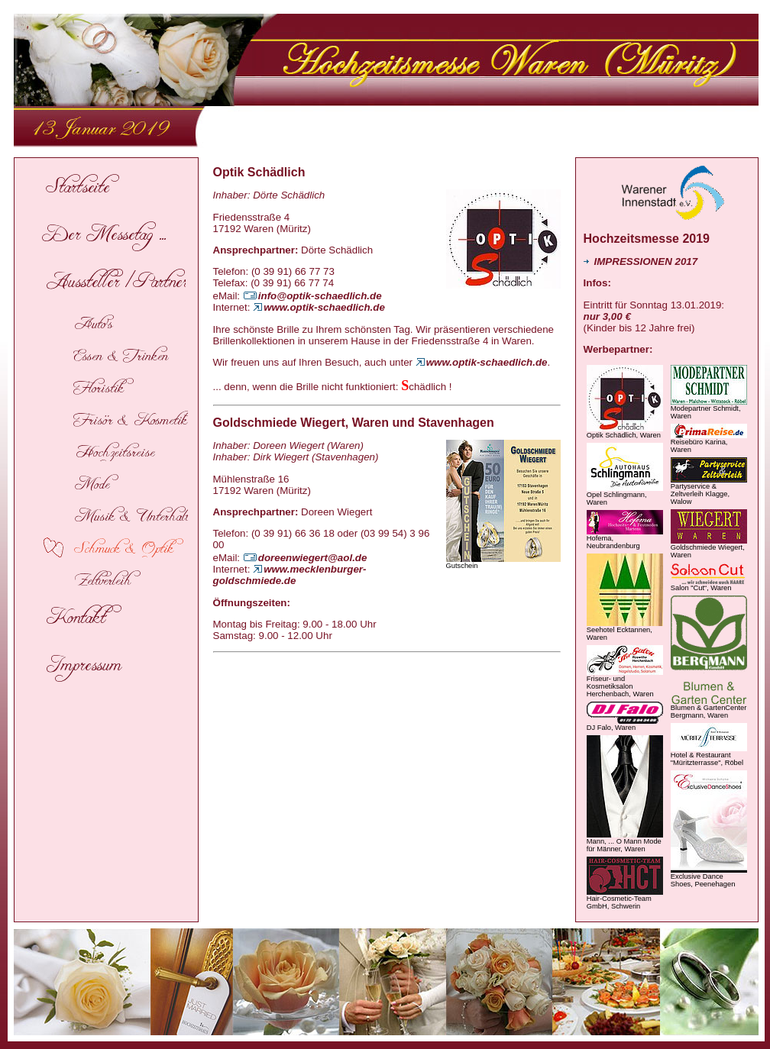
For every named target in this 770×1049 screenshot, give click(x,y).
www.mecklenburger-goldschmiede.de (290, 574)
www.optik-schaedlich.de (319, 307)
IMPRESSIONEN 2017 (641, 261)
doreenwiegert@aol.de (305, 557)
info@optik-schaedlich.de (312, 296)
